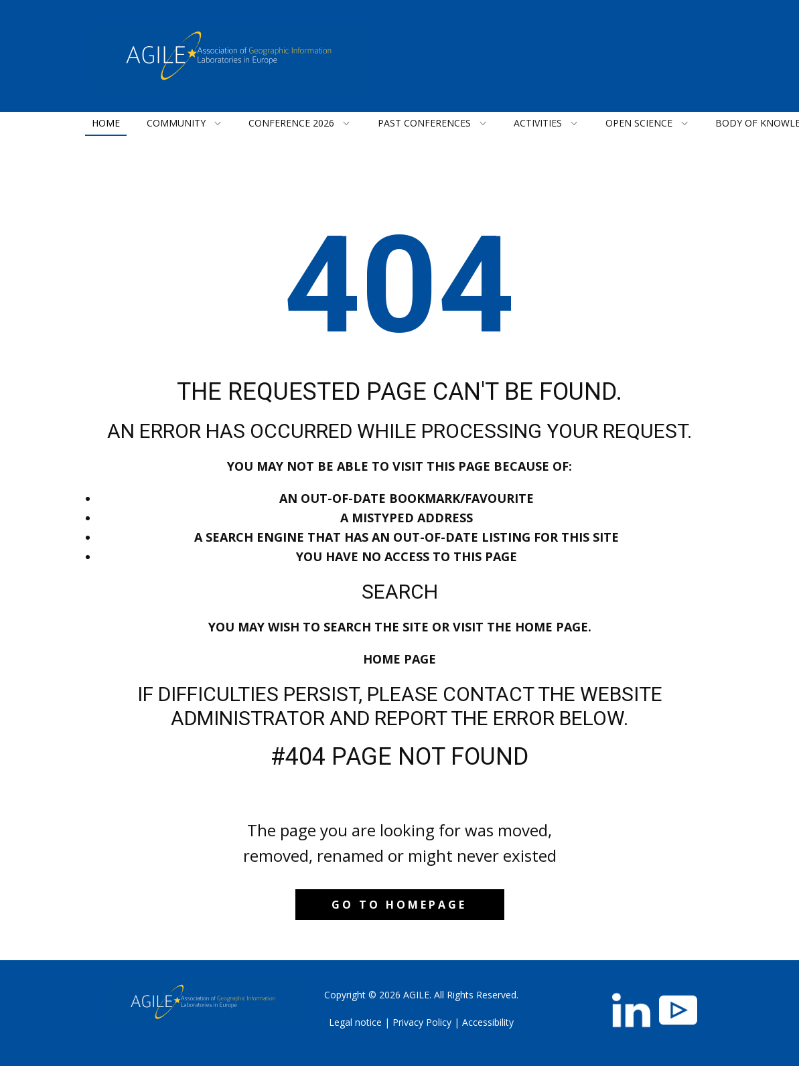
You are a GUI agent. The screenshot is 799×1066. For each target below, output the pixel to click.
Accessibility (488, 1022)
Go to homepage (399, 904)
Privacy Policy (421, 1022)
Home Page (399, 659)
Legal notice (355, 1022)
